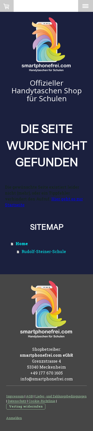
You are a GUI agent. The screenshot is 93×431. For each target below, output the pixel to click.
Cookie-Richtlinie (42, 401)
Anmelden (14, 418)
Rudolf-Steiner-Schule (44, 251)
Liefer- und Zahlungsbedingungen (61, 396)
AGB (29, 396)
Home (22, 243)
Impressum (15, 396)
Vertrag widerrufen (26, 406)
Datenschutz (17, 401)
